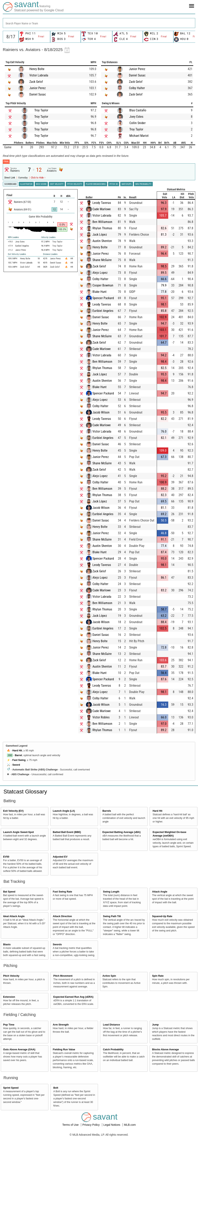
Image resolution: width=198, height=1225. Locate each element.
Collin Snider (137, 123)
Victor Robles (105, 717)
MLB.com (130, 1124)
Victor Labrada (38, 75)
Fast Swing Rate (62, 891)
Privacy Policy (91, 1124)
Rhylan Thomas (106, 228)
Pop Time (8, 1024)
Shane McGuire (106, 260)
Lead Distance (111, 1024)
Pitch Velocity (11, 975)
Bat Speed (9, 891)
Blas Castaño (137, 110)
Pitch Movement (63, 975)
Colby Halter (137, 88)
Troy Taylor (41, 110)
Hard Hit (17, 750)
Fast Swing (18, 760)
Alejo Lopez (104, 273)
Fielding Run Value (64, 1049)
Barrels (106, 811)
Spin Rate (157, 975)
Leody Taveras (106, 203)
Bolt (55, 1087)
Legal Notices (112, 1124)
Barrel (18, 755)
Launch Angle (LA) (64, 811)
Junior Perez (37, 88)
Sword (16, 764)
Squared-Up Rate (162, 916)
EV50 (6, 856)
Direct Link (10, 177)
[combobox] (99, 23)
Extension (9, 997)
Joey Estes (136, 117)
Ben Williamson (106, 222)
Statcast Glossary (25, 791)
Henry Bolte (36, 69)
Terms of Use (70, 1124)
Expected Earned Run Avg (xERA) (73, 997)
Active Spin (109, 975)
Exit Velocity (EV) (13, 811)
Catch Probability (113, 1049)
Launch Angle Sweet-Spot (18, 832)
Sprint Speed (11, 1087)
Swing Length (111, 891)
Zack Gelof (36, 82)
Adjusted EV (60, 856)
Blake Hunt (104, 292)
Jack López (104, 234)
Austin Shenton (106, 241)
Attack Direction (62, 916)
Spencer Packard (107, 298)
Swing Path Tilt (112, 916)
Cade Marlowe (106, 209)
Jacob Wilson (105, 412)
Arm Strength (61, 1024)
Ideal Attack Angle (14, 916)
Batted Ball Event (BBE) (67, 832)
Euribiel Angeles (107, 311)
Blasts (7, 944)
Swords (57, 944)
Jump (155, 1024)
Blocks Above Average (165, 1049)
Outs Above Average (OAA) (19, 1049)
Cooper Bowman (107, 285)
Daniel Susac (37, 94)
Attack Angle (159, 891)
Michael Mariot (139, 136)
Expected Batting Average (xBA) (121, 832)
